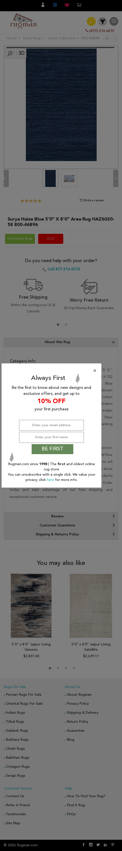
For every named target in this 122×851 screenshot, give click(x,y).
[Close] (52, 370)
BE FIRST (52, 449)
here (51, 480)
